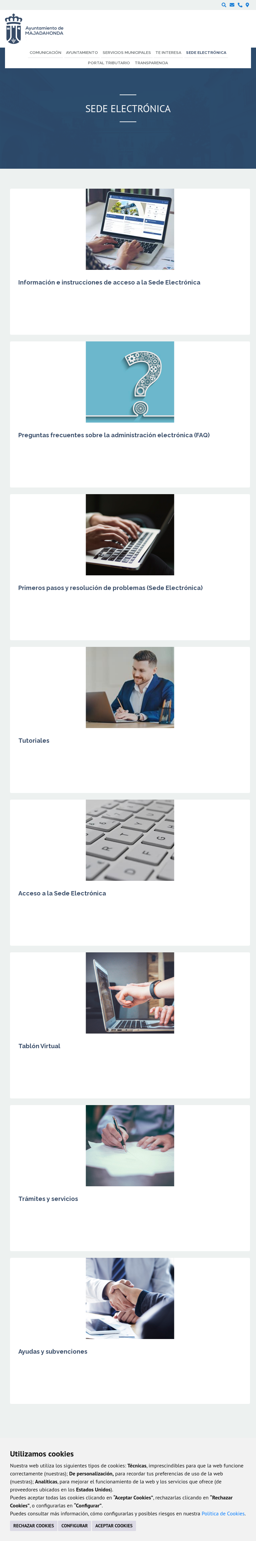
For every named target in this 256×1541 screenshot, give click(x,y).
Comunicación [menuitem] (45, 52)
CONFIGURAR (74, 1526)
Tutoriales (33, 740)
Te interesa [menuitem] (168, 52)
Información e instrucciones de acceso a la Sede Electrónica (109, 282)
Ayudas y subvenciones (52, 1351)
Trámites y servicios (48, 1198)
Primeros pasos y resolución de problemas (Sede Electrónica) (110, 587)
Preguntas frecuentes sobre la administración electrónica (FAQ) (114, 435)
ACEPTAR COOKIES (114, 1526)
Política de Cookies (223, 1513)
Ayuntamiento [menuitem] (82, 52)
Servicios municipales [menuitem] (127, 52)
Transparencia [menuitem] (151, 63)
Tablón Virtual (39, 1046)
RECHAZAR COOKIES (33, 1526)
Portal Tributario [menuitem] (109, 63)
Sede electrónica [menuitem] (206, 52)
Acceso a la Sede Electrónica (62, 893)
